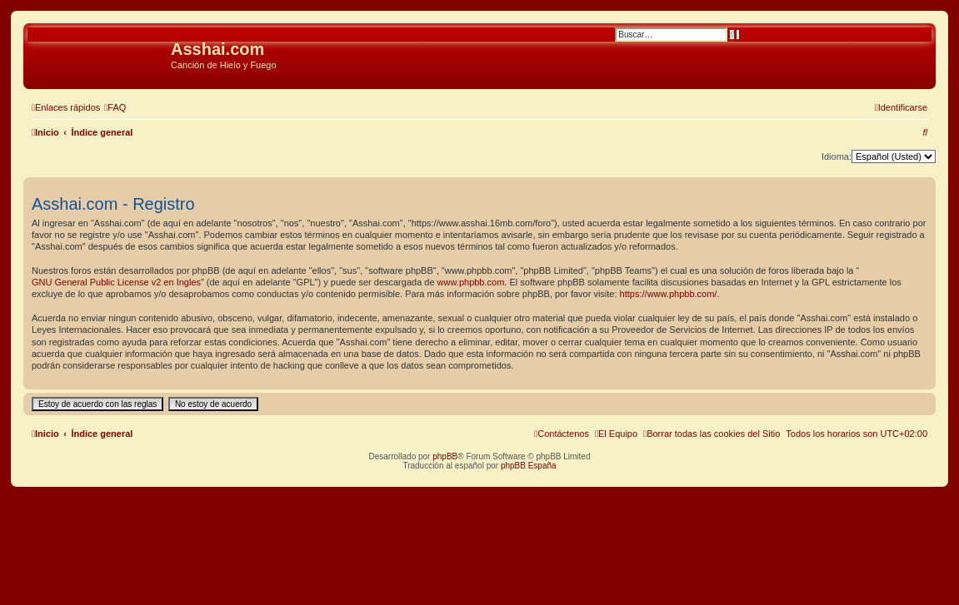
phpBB (444, 456)
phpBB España (529, 465)
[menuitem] (115, 107)
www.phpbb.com (471, 282)
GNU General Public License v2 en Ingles (116, 282)
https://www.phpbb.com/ (668, 294)
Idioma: (837, 156)
